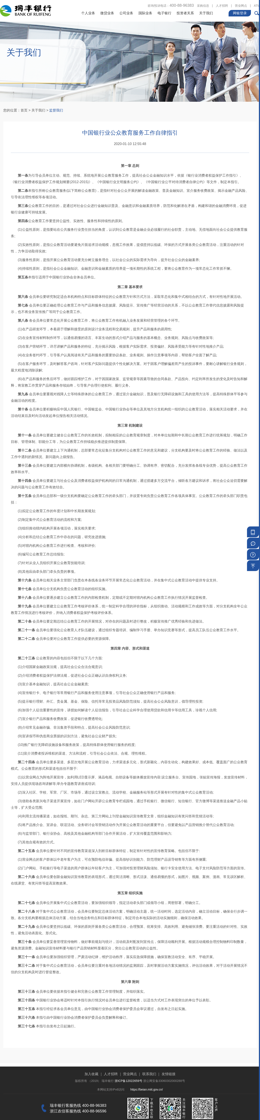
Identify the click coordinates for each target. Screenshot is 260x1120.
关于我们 (206, 13)
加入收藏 (91, 1091)
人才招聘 (222, 5)
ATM (257, 5)
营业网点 (241, 5)
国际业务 (145, 13)
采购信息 (203, 5)
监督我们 (56, 110)
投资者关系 (185, 13)
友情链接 (169, 1091)
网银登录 (240, 13)
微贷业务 (107, 13)
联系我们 (149, 1091)
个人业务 (88, 13)
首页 (24, 110)
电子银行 (164, 13)
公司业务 (126, 13)
